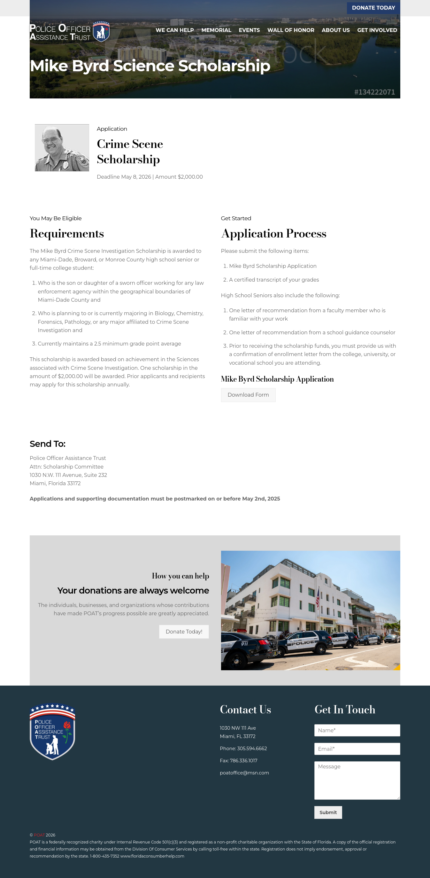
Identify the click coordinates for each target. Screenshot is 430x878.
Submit (328, 812)
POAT (39, 835)
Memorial (216, 30)
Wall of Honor (290, 30)
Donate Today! (184, 632)
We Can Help (175, 30)
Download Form (248, 395)
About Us (336, 30)
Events (249, 30)
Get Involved (377, 30)
